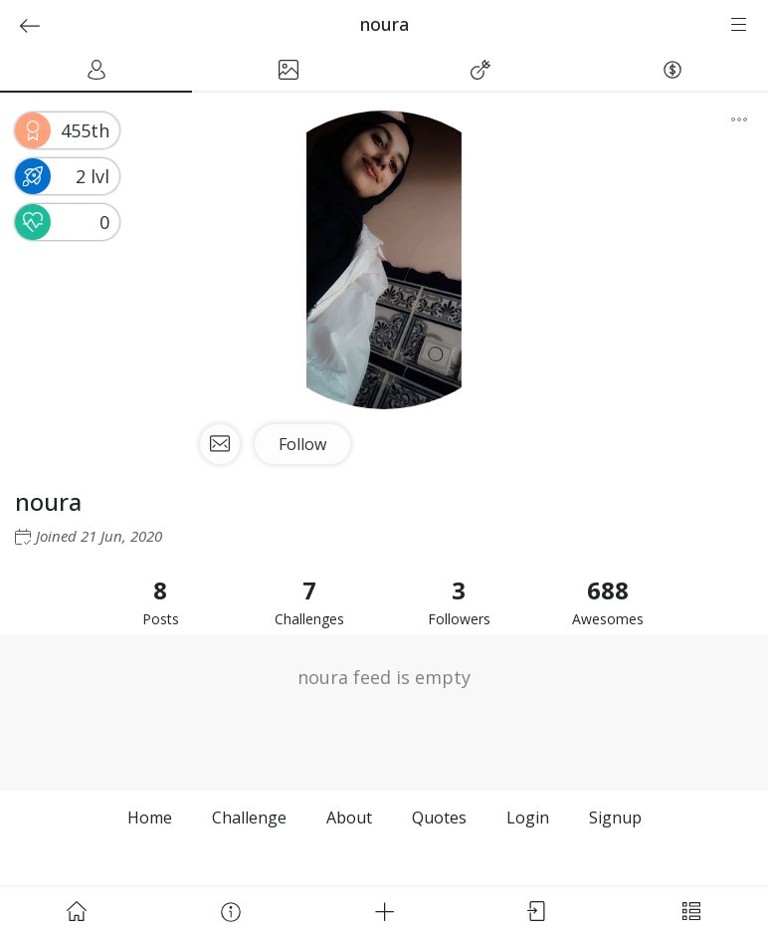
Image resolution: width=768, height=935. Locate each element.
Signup (615, 817)
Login (527, 817)
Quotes (439, 817)
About (349, 817)
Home (149, 817)
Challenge (249, 817)
